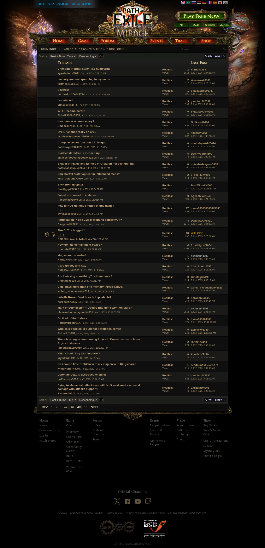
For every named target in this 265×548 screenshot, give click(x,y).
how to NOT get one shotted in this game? (86, 205)
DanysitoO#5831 (68, 224)
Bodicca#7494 (67, 125)
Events (155, 420)
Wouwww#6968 (200, 80)
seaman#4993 (199, 255)
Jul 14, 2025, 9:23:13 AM (203, 83)
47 (65, 407)
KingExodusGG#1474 (204, 364)
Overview (72, 431)
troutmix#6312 (67, 249)
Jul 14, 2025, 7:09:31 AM (203, 104)
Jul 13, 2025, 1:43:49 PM (203, 178)
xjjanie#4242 (199, 132)
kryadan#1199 (66, 358)
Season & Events (156, 432)
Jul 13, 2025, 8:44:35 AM (203, 224)
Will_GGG (197, 233)
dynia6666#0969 (68, 213)
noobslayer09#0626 (70, 147)
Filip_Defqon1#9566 (70, 178)
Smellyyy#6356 (67, 189)
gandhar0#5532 (201, 101)
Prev (44, 407)
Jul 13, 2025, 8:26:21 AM (203, 236)
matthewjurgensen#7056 (73, 136)
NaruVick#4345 (67, 259)
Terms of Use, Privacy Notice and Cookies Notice (135, 512)
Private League (213, 456)
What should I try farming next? (79, 353)
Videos (70, 425)
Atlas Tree (72, 442)
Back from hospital (70, 184)
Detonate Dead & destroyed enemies (82, 374)
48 (72, 407)
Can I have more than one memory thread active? (91, 286)
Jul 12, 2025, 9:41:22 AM (203, 357)
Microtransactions (215, 441)
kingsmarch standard (72, 255)
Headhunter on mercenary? (76, 121)
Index (96, 425)
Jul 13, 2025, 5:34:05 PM (203, 167)
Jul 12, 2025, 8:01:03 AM (203, 368)
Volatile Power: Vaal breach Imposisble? (84, 297)
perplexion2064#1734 (71, 94)
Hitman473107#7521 (70, 238)
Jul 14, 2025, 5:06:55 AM (203, 125)
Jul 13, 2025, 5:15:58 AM (203, 270)
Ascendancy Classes (74, 449)
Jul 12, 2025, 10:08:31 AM (203, 333)
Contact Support (82, 4)
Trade (181, 420)
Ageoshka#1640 (68, 199)
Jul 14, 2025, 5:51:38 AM (203, 115)
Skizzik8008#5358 (69, 115)
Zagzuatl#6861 (200, 387)
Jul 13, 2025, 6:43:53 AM (203, 248)
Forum (97, 420)
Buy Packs (210, 425)
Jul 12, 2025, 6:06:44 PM (203, 291)
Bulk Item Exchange (183, 432)
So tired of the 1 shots (72, 318)
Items (69, 456)
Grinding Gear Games (89, 512)
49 (79, 407)
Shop (207, 420)
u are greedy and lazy (72, 265)
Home (43, 420)
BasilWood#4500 (201, 153)
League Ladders (160, 425)
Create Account (58, 4)
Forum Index (48, 49)
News (43, 425)
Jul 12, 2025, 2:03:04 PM (203, 312)
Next (94, 407)
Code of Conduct (98, 432)
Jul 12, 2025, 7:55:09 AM (203, 379)
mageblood (65, 100)
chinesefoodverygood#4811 (75, 157)
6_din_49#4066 (200, 174)
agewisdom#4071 (69, 73)
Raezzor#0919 (66, 393)
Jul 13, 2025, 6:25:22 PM (203, 157)
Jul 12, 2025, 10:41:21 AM (203, 322)
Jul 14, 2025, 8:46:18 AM (203, 94)
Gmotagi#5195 (67, 280)
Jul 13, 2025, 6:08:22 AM (203, 259)
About (181, 439)
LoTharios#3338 (68, 379)
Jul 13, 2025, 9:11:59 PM (203, 146)
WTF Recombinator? (71, 111)
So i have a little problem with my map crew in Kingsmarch (97, 364)
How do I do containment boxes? (80, 244)
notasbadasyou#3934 (71, 168)
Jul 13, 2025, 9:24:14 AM (203, 199)
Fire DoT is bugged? (71, 230)
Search (97, 439)
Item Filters (74, 461)
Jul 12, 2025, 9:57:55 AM (203, 345)
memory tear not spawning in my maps (84, 79)
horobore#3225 (67, 301)
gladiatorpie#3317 (202, 90)
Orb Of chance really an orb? (77, 131)
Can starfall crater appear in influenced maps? (89, 174)
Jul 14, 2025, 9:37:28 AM (203, 73)
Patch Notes (47, 441)
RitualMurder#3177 (70, 322)
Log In (41, 4)
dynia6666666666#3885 (205, 208)
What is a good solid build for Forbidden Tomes (89, 328)
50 (85, 407)
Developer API (197, 512)
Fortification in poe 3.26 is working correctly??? (90, 219)
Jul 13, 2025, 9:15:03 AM (203, 211)
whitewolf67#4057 (69, 368)
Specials (208, 445)
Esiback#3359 (66, 333)
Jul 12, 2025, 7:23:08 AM (203, 391)
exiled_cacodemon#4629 (73, 291)
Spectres (64, 89)
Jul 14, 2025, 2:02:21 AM (203, 136)
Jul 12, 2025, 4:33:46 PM (203, 301)
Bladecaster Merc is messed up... (80, 153)
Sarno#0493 (198, 69)
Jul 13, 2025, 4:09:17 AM (203, 280)
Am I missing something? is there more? (85, 276)
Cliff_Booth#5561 (69, 270)
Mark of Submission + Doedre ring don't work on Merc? (95, 307)
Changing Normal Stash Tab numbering (84, 68)
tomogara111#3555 (70, 347)
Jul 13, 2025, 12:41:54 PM (203, 189)
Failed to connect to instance (77, 195)
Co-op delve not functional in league (82, 142)
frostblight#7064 (201, 245)
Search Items (185, 425)
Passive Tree (74, 437)
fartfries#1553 (66, 83)
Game (70, 420)
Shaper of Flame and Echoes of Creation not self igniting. (96, 163)
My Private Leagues (157, 442)
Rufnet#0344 (199, 341)
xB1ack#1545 (66, 105)
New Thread (215, 56)
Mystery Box (211, 451)
